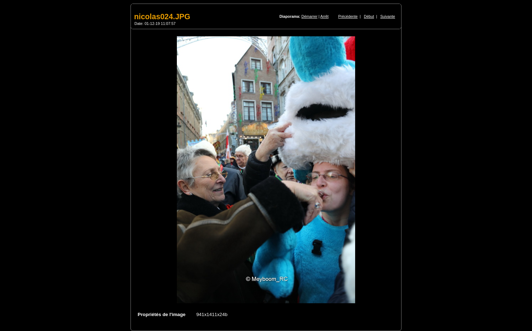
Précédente (348, 16)
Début (369, 16)
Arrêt (324, 16)
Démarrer (309, 16)
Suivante (387, 16)
